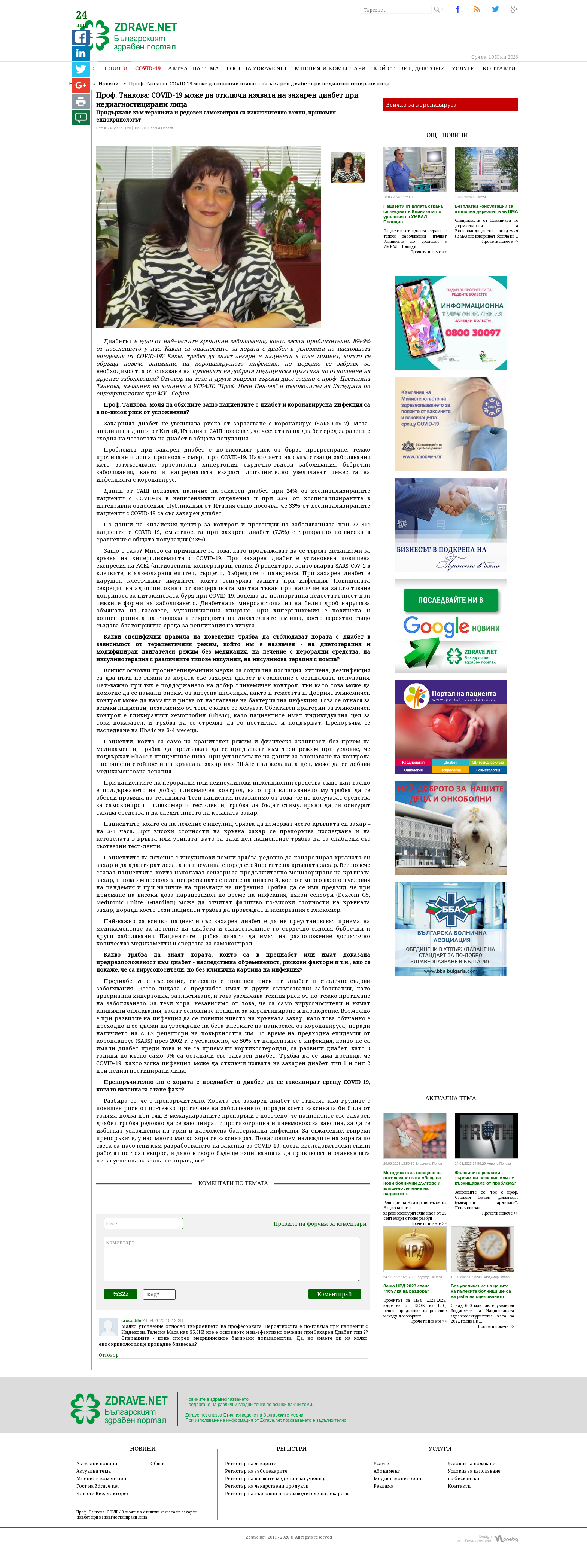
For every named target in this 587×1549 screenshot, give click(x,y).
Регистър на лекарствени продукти (266, 1486)
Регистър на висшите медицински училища (276, 1478)
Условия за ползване (471, 1463)
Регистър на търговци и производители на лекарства (288, 1493)
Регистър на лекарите (250, 1463)
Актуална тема (193, 68)
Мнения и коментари (330, 68)
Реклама (383, 1486)
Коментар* (232, 1259)
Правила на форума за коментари (320, 1223)
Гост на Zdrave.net (97, 1486)
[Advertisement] (381, 34)
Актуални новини (96, 1463)
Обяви (157, 1463)
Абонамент (387, 1471)
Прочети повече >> (429, 251)
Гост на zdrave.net (256, 68)
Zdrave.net (256, 1537)
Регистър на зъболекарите (256, 1471)
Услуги (463, 68)
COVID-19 (148, 68)
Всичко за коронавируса (421, 104)
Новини (115, 68)
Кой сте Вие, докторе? (408, 68)
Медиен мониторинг (398, 1478)
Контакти (499, 68)
